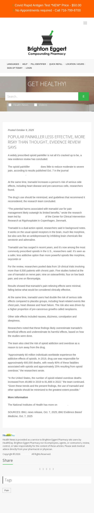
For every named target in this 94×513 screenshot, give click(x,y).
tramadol (35, 166)
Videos (40, 105)
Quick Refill (55, 64)
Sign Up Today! (14, 68)
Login (29, 68)
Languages (13, 64)
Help (24, 64)
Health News (18, 105)
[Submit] (83, 96)
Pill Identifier (38, 64)
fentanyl (26, 259)
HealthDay (26, 454)
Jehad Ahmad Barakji (32, 216)
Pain (6, 490)
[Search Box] (41, 96)
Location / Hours (75, 64)
